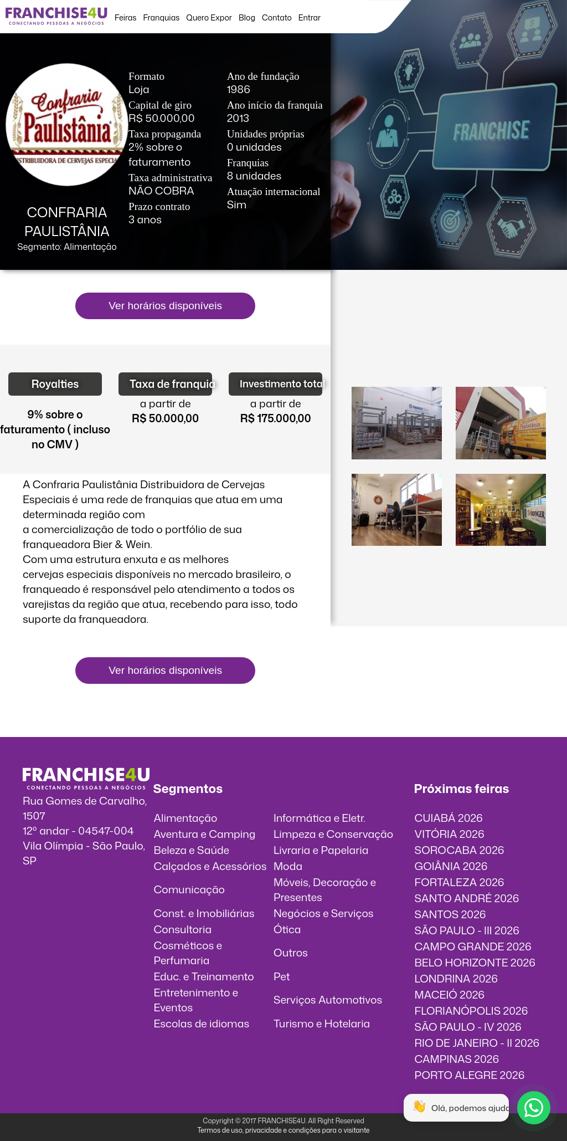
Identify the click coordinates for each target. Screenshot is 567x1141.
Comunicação (189, 889)
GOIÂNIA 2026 (451, 865)
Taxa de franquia (171, 383)
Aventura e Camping (204, 833)
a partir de (165, 403)
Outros (291, 952)
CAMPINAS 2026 (457, 1058)
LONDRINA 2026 (456, 978)
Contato (277, 17)
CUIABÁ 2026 (449, 817)
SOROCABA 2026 (459, 849)
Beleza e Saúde (191, 849)
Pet (282, 976)
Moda (288, 865)
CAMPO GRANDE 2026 (473, 946)
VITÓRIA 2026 (449, 833)
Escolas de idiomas (201, 1023)
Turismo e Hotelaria (322, 1023)
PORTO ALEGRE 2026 (470, 1074)
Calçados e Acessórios (209, 865)
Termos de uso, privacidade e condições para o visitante (283, 1130)
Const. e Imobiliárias (203, 912)
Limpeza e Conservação (333, 833)
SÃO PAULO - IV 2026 (468, 1026)
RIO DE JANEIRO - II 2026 (477, 1042)
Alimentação (185, 817)
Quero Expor (209, 17)
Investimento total (281, 384)
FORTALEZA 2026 (459, 881)
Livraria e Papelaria (321, 849)
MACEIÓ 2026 (450, 994)
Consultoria (182, 929)
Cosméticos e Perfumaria (187, 953)
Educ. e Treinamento (203, 976)
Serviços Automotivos (328, 999)
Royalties (55, 383)
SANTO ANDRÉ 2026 (467, 898)
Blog (247, 17)
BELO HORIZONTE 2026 (475, 962)
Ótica (287, 929)
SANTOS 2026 (450, 914)
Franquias (161, 17)
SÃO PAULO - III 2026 (467, 930)
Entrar (309, 17)
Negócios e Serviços (324, 912)
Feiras (125, 17)
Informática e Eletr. (319, 817)
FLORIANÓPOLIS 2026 (471, 1010)
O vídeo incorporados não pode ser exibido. (449, 336)
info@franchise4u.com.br (84, 875)
